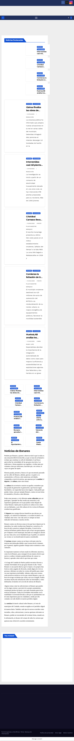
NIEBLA (38, 415)
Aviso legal (58, 733)
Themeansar (5, 734)
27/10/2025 (31, 168)
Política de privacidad (46, 733)
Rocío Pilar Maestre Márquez (33, 226)
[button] (68, 18)
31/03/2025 (31, 341)
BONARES (39, 46)
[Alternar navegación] (36, 17)
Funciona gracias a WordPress (10, 732)
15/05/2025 (31, 223)
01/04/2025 (31, 281)
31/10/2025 (31, 114)
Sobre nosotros (68, 733)
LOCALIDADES (40, 49)
